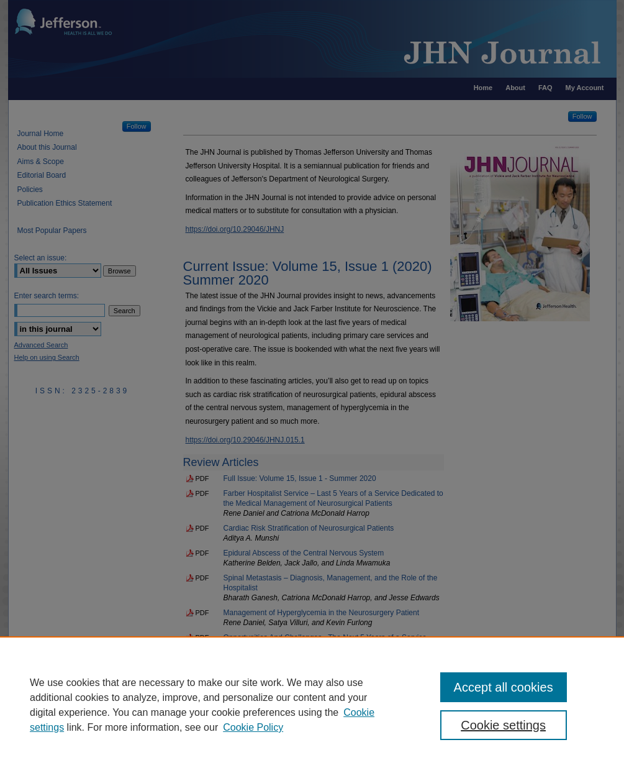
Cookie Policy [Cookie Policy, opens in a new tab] (253, 727)
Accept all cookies (503, 687)
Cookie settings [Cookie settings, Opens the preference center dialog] (503, 725)
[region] (312, 704)
